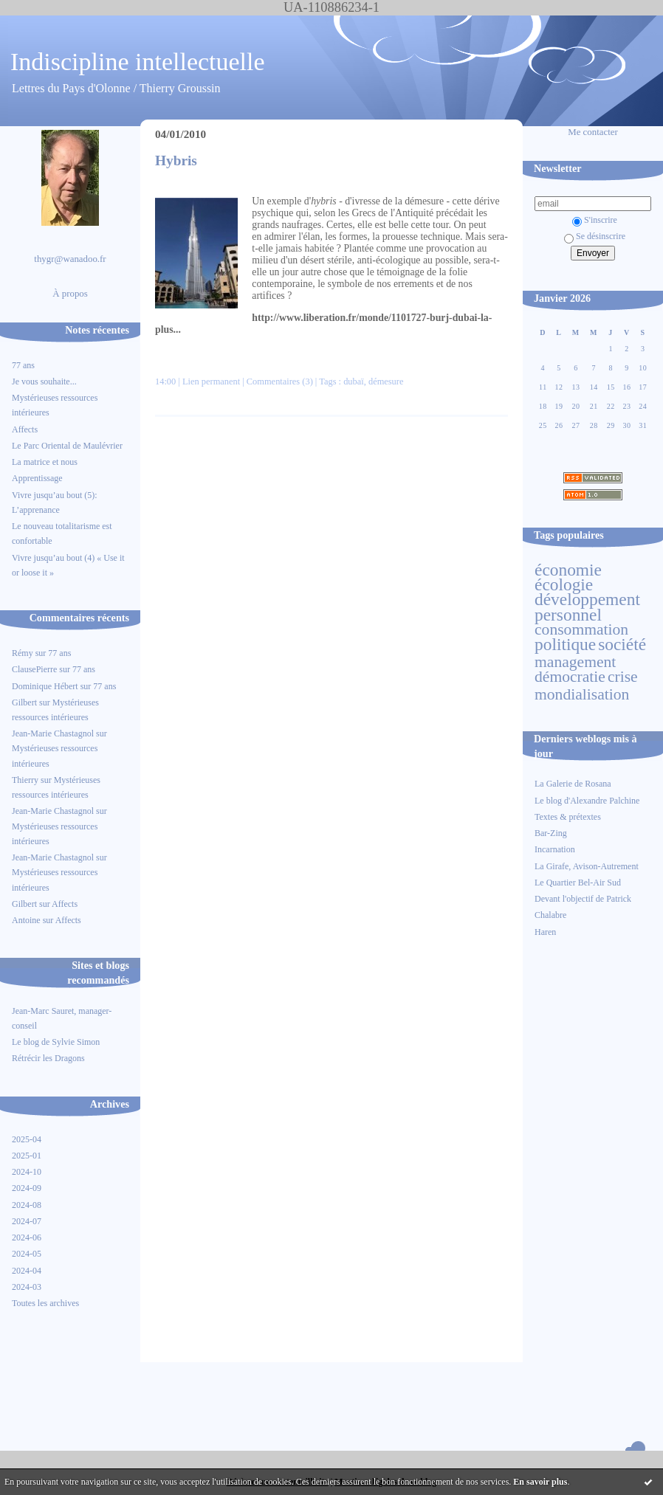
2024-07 (26, 1221)
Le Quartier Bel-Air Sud (578, 882)
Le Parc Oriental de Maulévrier (68, 446)
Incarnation (555, 849)
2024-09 (26, 1188)
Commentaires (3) (280, 381)
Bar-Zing (551, 833)
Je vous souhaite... (44, 381)
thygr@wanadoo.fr (70, 259)
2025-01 (26, 1155)
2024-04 (26, 1271)
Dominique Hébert (45, 686)
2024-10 (26, 1172)
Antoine (26, 920)
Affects (25, 429)
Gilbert (24, 702)
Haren (545, 932)
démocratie (570, 677)
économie (568, 569)
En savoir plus (540, 1482)
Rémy (22, 653)
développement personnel (587, 607)
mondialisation (582, 694)
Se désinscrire (594, 236)
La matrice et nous (45, 462)
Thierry (25, 780)
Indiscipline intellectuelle (137, 61)
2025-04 (26, 1139)
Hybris (176, 160)
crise (623, 677)
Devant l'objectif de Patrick (583, 899)
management (575, 662)
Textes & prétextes (568, 817)
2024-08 (26, 1205)
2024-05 (26, 1254)
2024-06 (26, 1237)
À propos (70, 294)
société (622, 644)
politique (565, 644)
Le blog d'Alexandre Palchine (587, 800)
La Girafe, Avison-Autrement (587, 866)
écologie (564, 584)
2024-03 (26, 1287)
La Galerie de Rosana (573, 783)
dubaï (353, 381)
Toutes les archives (45, 1303)
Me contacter (593, 132)
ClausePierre (34, 669)
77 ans (23, 365)
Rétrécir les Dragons (48, 1058)
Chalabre (550, 915)
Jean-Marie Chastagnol (53, 733)
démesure (386, 381)
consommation (581, 629)
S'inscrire (594, 220)
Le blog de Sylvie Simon (56, 1042)
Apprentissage (37, 478)
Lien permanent (211, 381)
